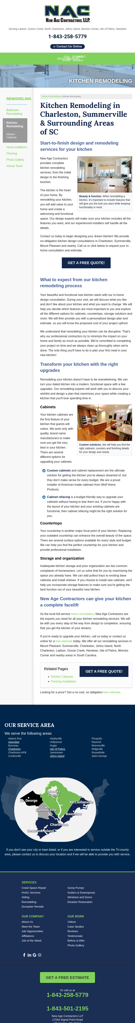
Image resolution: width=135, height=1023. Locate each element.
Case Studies (76, 926)
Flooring (11, 153)
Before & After (76, 940)
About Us (27, 921)
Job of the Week (31, 940)
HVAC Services (31, 892)
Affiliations (28, 935)
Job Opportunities (32, 931)
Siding (25, 897)
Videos (72, 921)
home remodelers (82, 613)
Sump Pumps (76, 887)
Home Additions (16, 147)
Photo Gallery (15, 159)
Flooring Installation (63, 681)
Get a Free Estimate (67, 977)
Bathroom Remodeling (14, 111)
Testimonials (75, 935)
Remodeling (16, 99)
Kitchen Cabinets (62, 676)
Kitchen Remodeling (14, 124)
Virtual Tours (14, 166)
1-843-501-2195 (67, 1008)
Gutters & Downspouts (81, 892)
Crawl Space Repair (34, 887)
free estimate (64, 641)
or (67, 46)
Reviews (73, 931)
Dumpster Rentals (33, 906)
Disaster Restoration (80, 901)
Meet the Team (31, 926)
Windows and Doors (80, 897)
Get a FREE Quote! (86, 263)
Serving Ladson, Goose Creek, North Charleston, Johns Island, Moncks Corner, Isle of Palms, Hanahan (67, 28)
